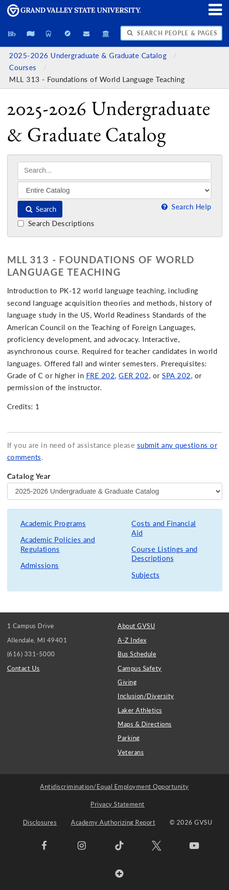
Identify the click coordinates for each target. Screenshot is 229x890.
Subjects (145, 575)
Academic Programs (53, 523)
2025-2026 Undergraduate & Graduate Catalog (89, 56)
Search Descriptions (56, 223)
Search (40, 209)
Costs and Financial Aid (163, 528)
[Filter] (114, 190)
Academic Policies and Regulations (57, 544)
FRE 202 (100, 376)
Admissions (39, 565)
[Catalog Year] (114, 491)
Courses (24, 67)
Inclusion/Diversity (146, 696)
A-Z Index (132, 640)
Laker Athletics (140, 710)
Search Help (185, 207)
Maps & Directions (145, 724)
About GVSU (136, 626)
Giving (127, 682)
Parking (129, 738)
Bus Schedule (137, 654)
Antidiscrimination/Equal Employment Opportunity (114, 786)
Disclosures (40, 822)
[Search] (114, 170)
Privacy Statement (117, 804)
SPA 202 (176, 376)
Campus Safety (140, 668)
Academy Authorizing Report (113, 822)
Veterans (131, 752)
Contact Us (23, 668)
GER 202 (134, 376)
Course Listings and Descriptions (164, 554)
